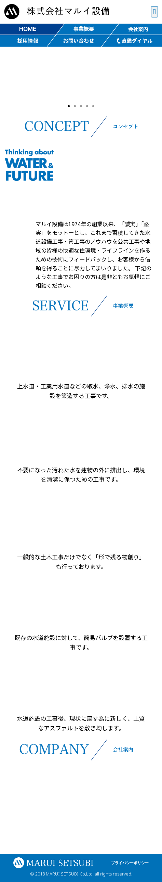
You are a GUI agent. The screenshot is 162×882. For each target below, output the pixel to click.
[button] (154, 12)
